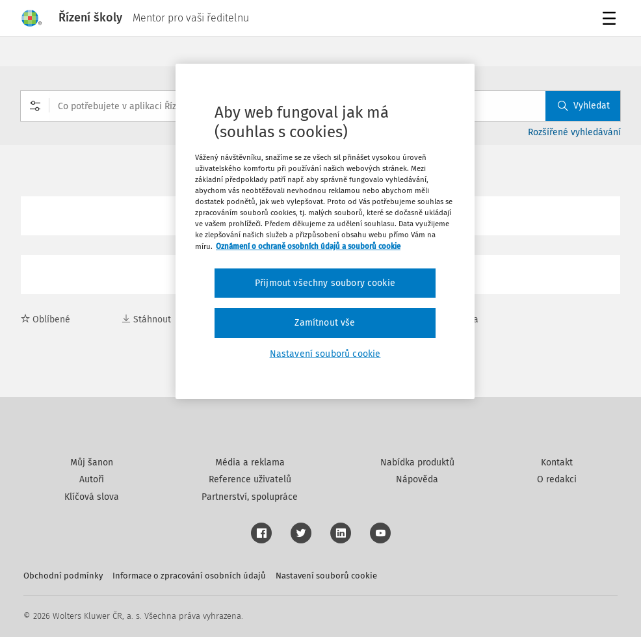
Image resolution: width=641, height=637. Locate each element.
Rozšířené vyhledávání (574, 132)
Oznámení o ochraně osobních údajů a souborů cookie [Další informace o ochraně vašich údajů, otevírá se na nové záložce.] (308, 246)
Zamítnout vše (324, 322)
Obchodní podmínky (63, 575)
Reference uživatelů (250, 479)
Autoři (91, 479)
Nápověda (417, 479)
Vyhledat (584, 105)
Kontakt (557, 462)
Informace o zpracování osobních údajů (189, 575)
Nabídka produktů (417, 462)
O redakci (557, 479)
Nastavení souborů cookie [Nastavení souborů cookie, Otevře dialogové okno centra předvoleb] (325, 353)
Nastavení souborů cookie (326, 575)
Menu (611, 20)
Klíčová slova (91, 496)
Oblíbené (45, 319)
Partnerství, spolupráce (250, 496)
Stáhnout (146, 319)
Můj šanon (91, 462)
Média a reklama (250, 462)
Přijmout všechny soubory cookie (325, 283)
